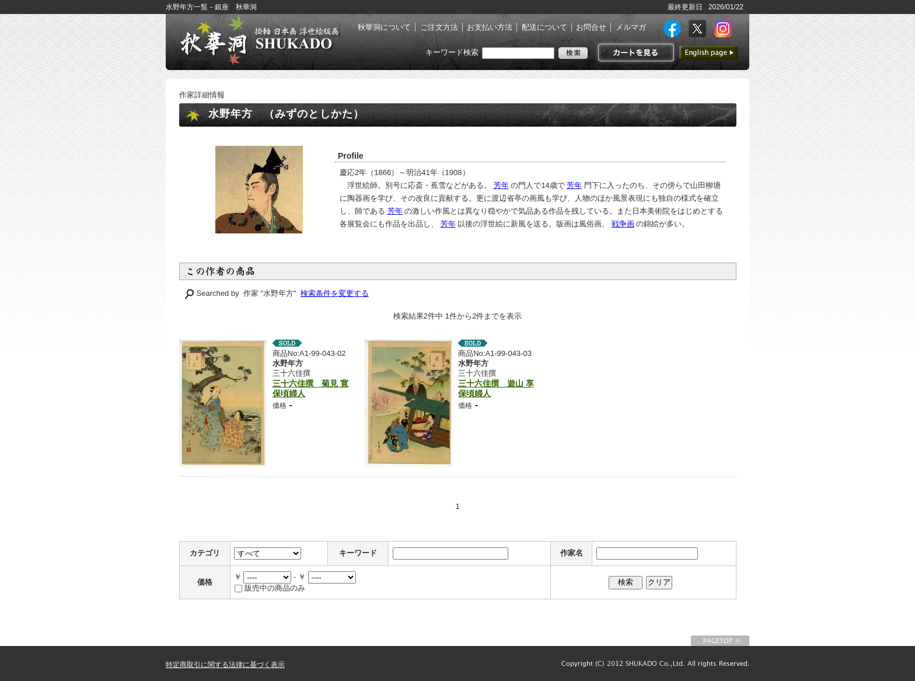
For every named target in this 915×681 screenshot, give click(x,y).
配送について (544, 27)
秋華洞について (384, 27)
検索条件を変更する (335, 293)
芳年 (501, 185)
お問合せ (591, 27)
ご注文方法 (439, 27)
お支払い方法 (489, 27)
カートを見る (635, 52)
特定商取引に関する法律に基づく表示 (225, 665)
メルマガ (631, 27)
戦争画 (623, 223)
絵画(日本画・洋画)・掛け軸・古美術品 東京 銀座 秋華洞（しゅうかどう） (259, 39)
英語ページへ (708, 53)
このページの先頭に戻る (720, 640)
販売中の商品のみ (275, 588)
